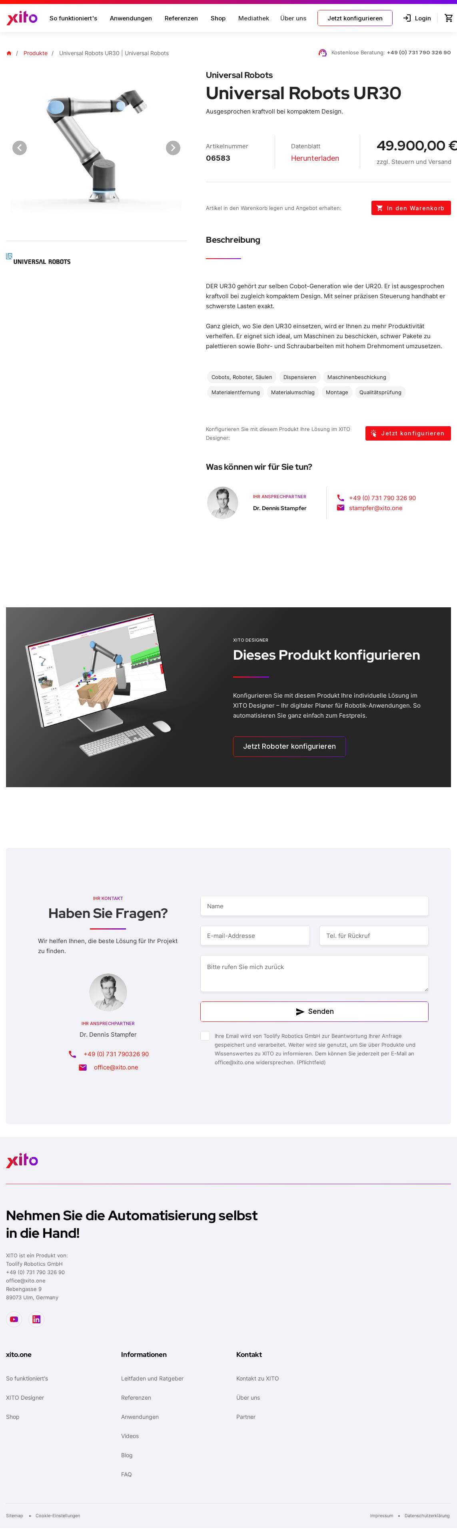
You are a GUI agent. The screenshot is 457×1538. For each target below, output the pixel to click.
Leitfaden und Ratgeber (152, 1378)
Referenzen (181, 18)
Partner (245, 1416)
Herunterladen (315, 158)
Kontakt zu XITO (257, 1378)
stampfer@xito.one (376, 508)
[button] (253, 18)
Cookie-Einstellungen (58, 1515)
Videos (130, 1435)
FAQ (126, 1474)
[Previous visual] (19, 148)
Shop (218, 18)
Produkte (36, 53)
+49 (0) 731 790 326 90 (419, 52)
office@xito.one (116, 1067)
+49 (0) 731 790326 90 (116, 1054)
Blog (127, 1455)
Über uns (248, 1397)
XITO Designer (25, 1397)
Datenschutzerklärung (428, 1515)
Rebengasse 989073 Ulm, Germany (32, 1293)
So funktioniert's (73, 18)
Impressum (381, 1515)
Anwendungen (131, 18)
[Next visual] (173, 148)
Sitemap (15, 1515)
